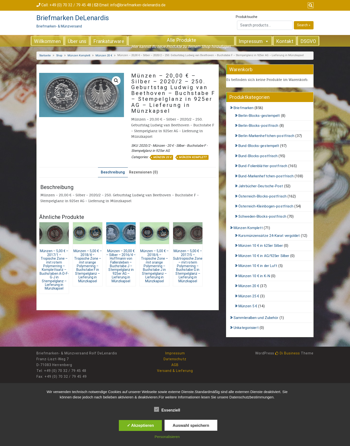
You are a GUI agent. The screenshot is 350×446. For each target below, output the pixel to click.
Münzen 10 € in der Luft (257, 266)
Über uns (77, 41)
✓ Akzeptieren (140, 425)
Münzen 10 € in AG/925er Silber (263, 256)
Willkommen (47, 41)
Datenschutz (175, 359)
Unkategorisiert (246, 328)
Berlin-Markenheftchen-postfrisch (266, 136)
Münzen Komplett (79, 55)
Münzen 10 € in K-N (254, 276)
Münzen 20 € (104, 55)
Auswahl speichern (191, 425)
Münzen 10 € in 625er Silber (260, 245)
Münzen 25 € (248, 296)
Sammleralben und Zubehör (256, 318)
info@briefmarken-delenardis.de (138, 5)
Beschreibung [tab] (113, 172)
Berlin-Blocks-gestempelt (259, 115)
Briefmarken (244, 108)
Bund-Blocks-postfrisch (258, 156)
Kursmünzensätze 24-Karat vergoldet (269, 235)
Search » (303, 25)
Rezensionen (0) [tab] (143, 172)
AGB (175, 365)
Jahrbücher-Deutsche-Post (260, 186)
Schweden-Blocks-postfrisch (262, 216)
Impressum (254, 41)
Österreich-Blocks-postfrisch (262, 196)
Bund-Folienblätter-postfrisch (262, 166)
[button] (116, 80)
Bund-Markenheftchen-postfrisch (266, 176)
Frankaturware (108, 41)
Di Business (287, 353)
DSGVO (308, 41)
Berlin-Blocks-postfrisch (258, 125)
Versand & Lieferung (175, 371)
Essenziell (167, 409)
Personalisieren (167, 437)
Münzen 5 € (247, 306)
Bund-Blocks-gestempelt (258, 146)
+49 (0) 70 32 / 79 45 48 (70, 5)
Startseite (45, 55)
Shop (59, 55)
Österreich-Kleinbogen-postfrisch (265, 206)
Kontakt (284, 41)
